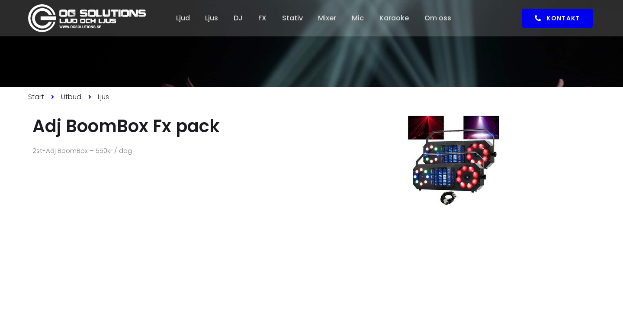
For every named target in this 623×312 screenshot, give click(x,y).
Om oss (438, 18)
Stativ (292, 18)
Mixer (327, 18)
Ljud (182, 18)
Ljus (211, 18)
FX (262, 18)
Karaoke (394, 18)
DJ (238, 18)
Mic (358, 18)
